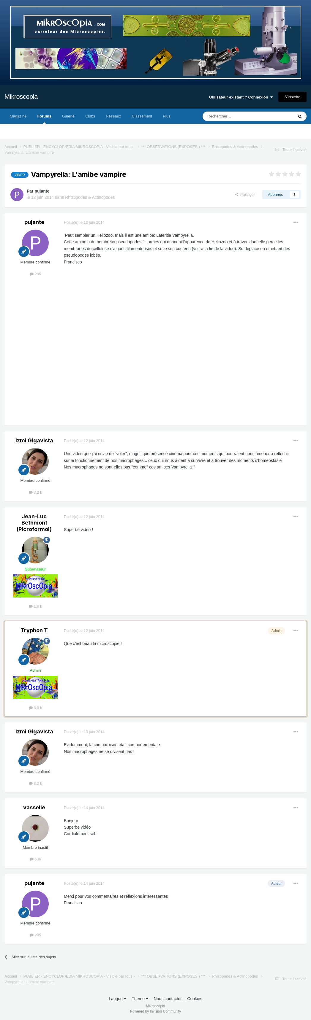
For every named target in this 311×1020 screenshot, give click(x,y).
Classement (142, 116)
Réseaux (113, 116)
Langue (117, 998)
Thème (140, 998)
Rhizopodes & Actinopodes (90, 197)
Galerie (68, 116)
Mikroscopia (21, 96)
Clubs (90, 116)
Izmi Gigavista (34, 440)
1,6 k (35, 606)
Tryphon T (34, 630)
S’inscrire (292, 97)
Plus (166, 116)
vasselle (34, 807)
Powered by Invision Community (155, 1011)
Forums (44, 119)
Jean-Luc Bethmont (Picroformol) (34, 522)
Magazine (18, 116)
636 (35, 859)
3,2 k (35, 492)
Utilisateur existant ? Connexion (241, 97)
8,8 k (35, 708)
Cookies (194, 998)
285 (35, 274)
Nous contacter (167, 998)
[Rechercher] (236, 116)
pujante (41, 191)
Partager (245, 194)
